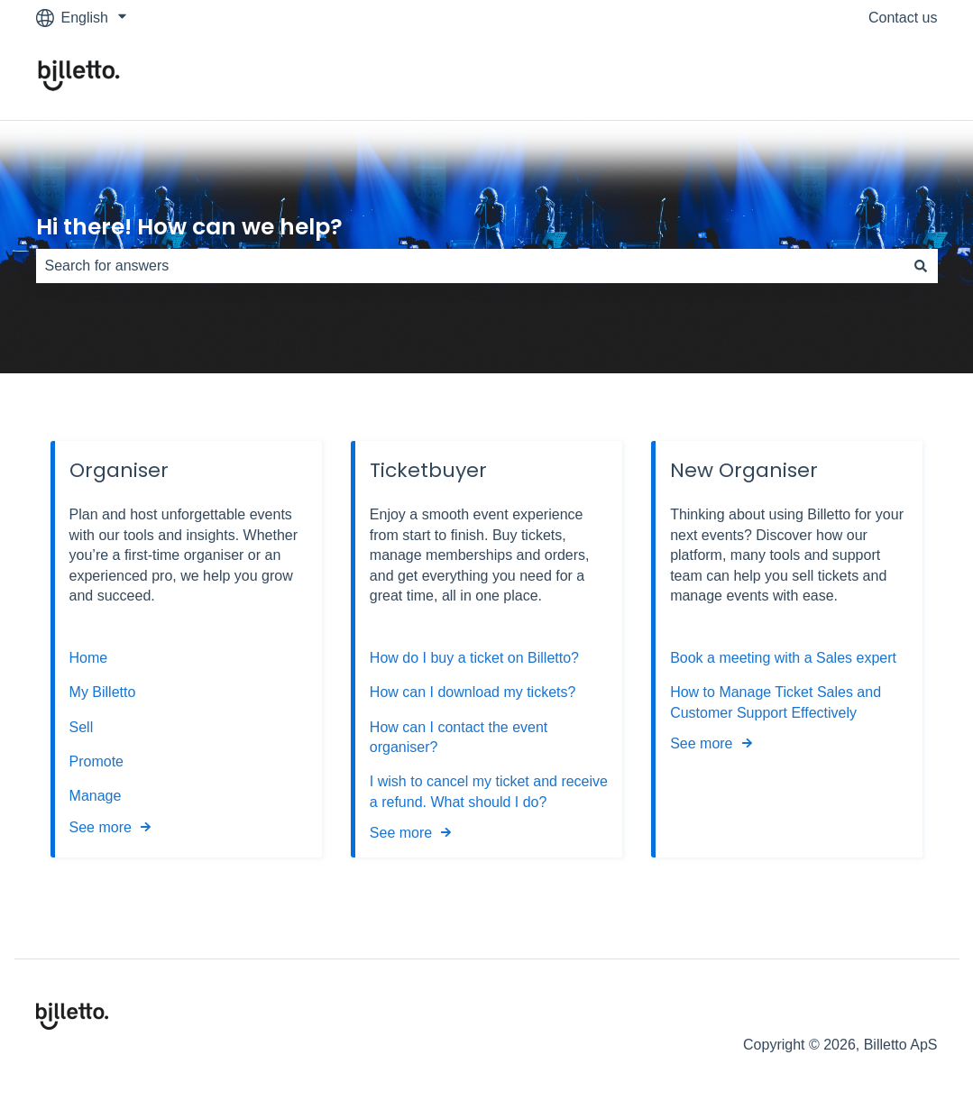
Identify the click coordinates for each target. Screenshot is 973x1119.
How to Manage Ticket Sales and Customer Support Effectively (775, 702)
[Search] (921, 266)
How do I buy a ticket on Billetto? (474, 657)
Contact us (902, 17)
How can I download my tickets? (473, 692)
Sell (81, 727)
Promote (96, 761)
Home (88, 657)
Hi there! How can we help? (189, 227)
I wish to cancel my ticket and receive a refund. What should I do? (489, 791)
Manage (95, 795)
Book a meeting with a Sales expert (783, 657)
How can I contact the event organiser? (458, 737)
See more (100, 827)
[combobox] (470, 266)
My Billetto (102, 692)
